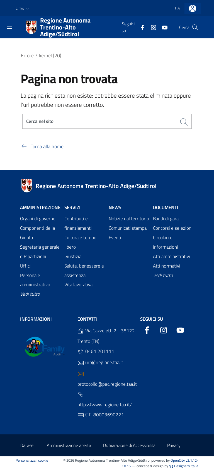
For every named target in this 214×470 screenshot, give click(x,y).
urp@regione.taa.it (100, 363)
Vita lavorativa (78, 284)
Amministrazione (40, 207)
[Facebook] (140, 27)
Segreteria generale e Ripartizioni (40, 251)
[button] (23, 8)
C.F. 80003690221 (100, 415)
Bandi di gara (166, 218)
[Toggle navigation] (9, 26)
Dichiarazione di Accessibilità (129, 445)
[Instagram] (151, 27)
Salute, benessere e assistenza (84, 270)
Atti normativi (166, 265)
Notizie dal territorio (129, 218)
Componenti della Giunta (37, 233)
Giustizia (72, 256)
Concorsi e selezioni (173, 228)
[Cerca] (195, 27)
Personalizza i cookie (32, 460)
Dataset (27, 445)
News (115, 207)
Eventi (115, 237)
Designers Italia (183, 466)
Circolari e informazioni (165, 242)
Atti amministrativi (171, 256)
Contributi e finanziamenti (78, 223)
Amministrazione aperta (69, 445)
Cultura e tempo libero (80, 242)
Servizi (72, 207)
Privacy (174, 445)
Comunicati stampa (128, 228)
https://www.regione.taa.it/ (104, 400)
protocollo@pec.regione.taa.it (107, 379)
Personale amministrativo (35, 280)
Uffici (25, 265)
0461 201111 (95, 351)
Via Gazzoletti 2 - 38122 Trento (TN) (106, 336)
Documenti (165, 207)
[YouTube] (162, 27)
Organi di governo (37, 218)
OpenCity (178, 460)
